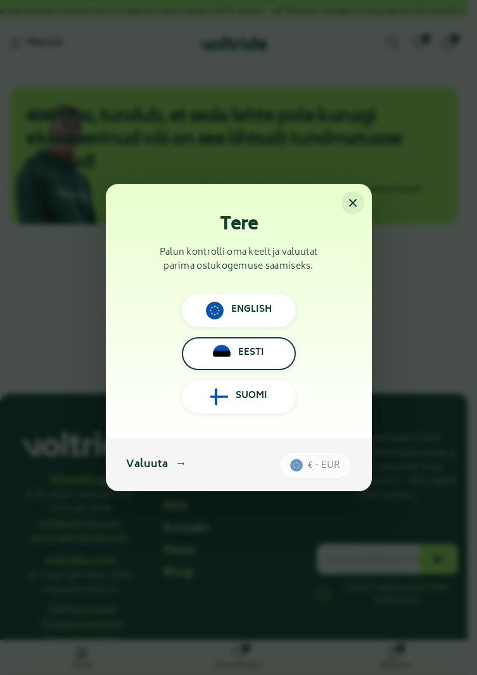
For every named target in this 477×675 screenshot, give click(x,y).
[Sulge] (352, 202)
